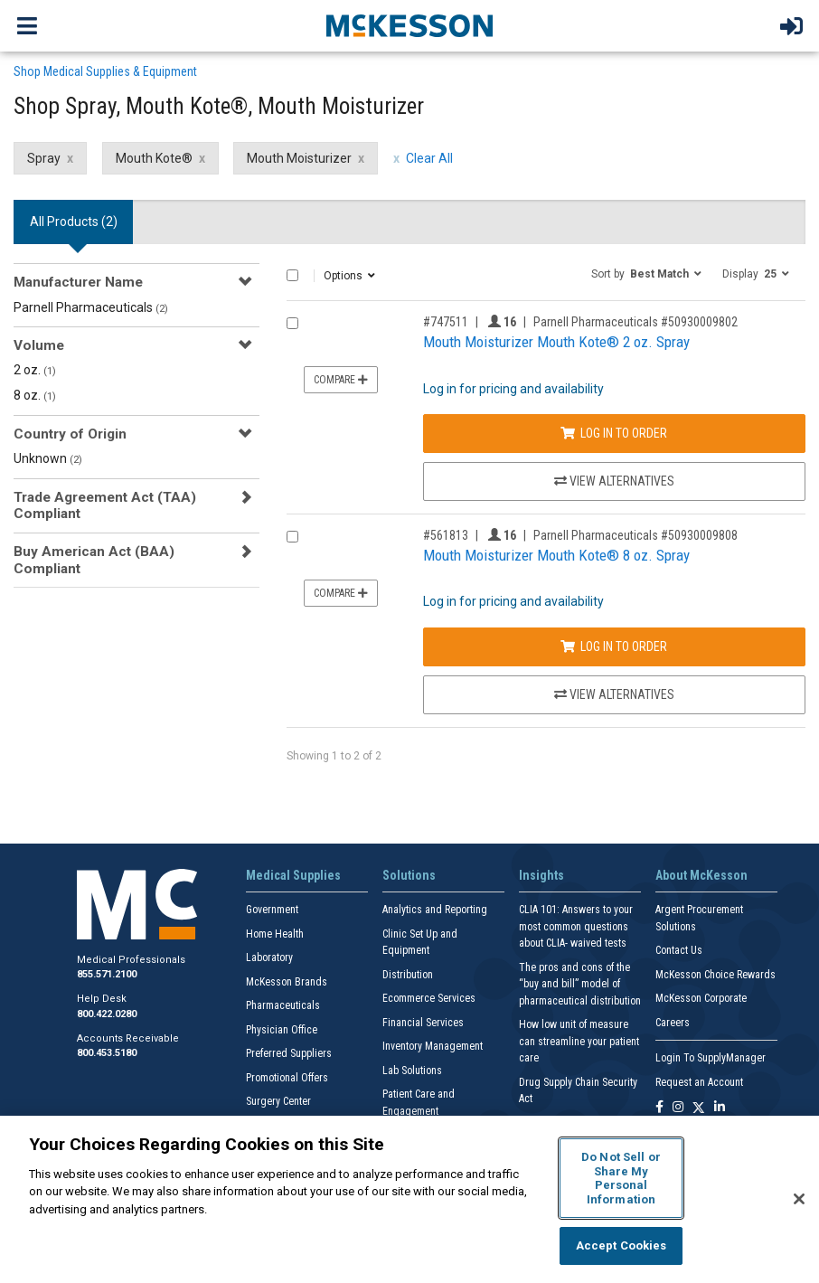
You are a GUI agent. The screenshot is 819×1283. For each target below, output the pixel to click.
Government (272, 909)
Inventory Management (432, 1046)
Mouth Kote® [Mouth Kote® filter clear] (154, 158)
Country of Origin (70, 434)
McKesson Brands (286, 982)
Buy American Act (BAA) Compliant (94, 559)
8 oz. (35, 395)
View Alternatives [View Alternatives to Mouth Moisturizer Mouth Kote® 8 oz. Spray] (614, 694)
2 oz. (35, 370)
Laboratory (269, 957)
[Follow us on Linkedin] (719, 1108)
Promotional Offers (287, 1077)
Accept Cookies (621, 1245)
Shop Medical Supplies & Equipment (105, 71)
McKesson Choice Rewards (715, 974)
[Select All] (292, 275)
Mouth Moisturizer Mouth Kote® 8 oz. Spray (556, 555)
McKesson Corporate (701, 998)
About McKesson (701, 875)
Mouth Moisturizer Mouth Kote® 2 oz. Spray (556, 342)
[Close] (799, 1199)
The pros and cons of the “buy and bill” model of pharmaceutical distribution (580, 984)
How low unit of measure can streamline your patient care (579, 1041)
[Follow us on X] (698, 1108)
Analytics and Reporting (434, 909)
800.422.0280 (106, 1014)
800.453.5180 (106, 1053)
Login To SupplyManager (710, 1058)
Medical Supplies (293, 875)
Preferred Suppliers (289, 1053)
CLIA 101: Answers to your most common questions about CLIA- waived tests (576, 926)
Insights (541, 875)
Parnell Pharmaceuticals (91, 307)
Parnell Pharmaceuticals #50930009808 (635, 535)
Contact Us (678, 950)
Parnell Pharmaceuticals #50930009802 (635, 322)
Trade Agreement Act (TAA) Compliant (105, 505)
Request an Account (699, 1082)
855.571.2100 (106, 974)
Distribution (407, 974)
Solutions (409, 875)
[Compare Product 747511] (292, 323)
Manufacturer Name (78, 282)
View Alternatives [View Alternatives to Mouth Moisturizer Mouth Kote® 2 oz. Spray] (614, 481)
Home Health (275, 934)
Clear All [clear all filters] (429, 158)
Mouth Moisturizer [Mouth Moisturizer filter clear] (299, 158)
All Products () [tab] (74, 221)
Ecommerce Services (428, 998)
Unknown (48, 458)
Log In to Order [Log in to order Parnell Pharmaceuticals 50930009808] (613, 646)
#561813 (445, 535)
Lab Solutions (412, 1070)
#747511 (445, 322)
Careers (672, 1022)
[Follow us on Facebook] (659, 1108)
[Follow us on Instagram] (678, 1108)
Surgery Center (278, 1101)
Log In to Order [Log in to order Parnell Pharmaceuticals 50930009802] (613, 433)
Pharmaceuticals (283, 1005)
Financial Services (423, 1022)
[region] (409, 1199)
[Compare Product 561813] (292, 536)
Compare (341, 379)
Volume (39, 345)
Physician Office (281, 1030)
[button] (646, 273)
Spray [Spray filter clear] (44, 158)
